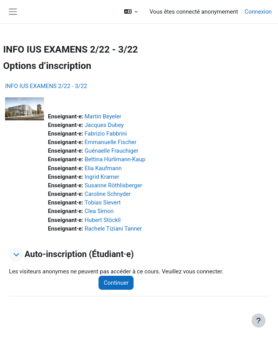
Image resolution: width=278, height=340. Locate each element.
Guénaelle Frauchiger (111, 150)
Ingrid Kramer (101, 176)
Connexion (258, 11)
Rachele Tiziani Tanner (113, 228)
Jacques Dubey (103, 125)
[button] (131, 11)
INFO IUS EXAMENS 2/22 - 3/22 (46, 86)
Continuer (116, 282)
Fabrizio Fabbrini (105, 133)
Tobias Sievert (102, 202)
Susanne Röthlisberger (113, 185)
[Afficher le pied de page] (259, 321)
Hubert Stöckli (102, 220)
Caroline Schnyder (107, 193)
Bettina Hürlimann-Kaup (114, 159)
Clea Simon (99, 211)
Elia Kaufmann (102, 168)
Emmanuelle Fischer (110, 142)
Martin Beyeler (102, 116)
